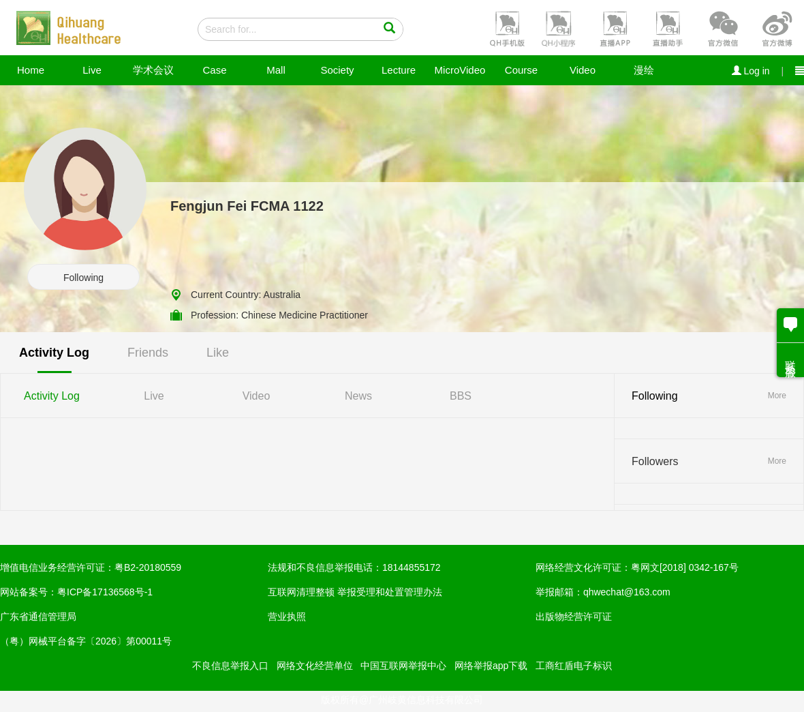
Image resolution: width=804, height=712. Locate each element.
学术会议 (153, 70)
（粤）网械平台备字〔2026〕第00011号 (86, 641)
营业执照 (287, 616)
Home (30, 70)
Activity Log (54, 352)
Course (521, 70)
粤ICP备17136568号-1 (105, 592)
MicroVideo (460, 70)
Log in (751, 70)
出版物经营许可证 (574, 616)
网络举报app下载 (490, 665)
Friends (147, 352)
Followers (655, 461)
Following (83, 277)
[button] (505, 28)
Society (337, 70)
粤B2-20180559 (147, 567)
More (777, 395)
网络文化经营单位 (315, 665)
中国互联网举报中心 (403, 665)
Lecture (399, 70)
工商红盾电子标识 (574, 665)
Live (92, 70)
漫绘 (644, 70)
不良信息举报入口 (230, 665)
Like (217, 352)
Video (583, 70)
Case (214, 70)
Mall (275, 70)
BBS (460, 396)
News (358, 396)
